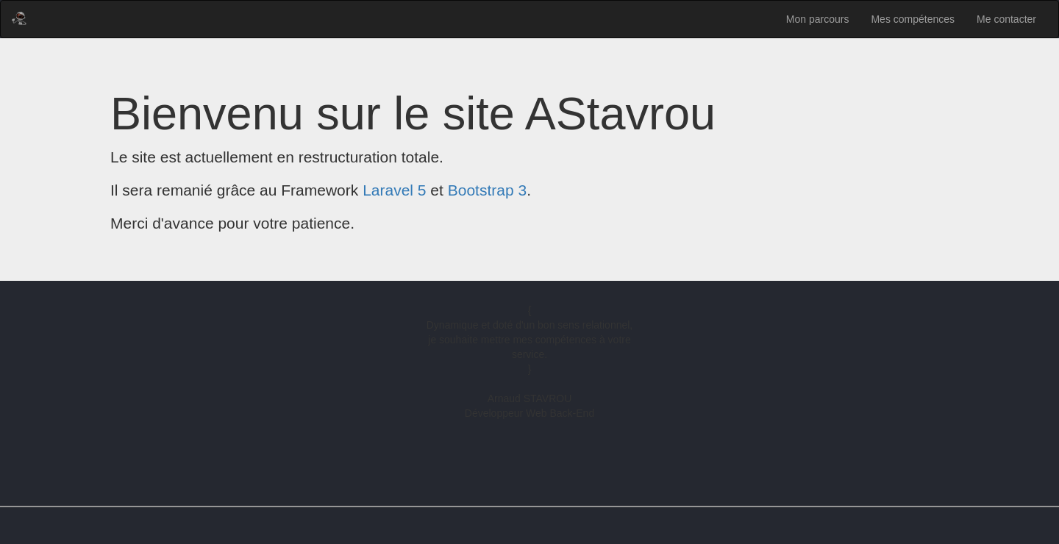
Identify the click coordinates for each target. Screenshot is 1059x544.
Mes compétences (913, 19)
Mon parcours (817, 19)
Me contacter (1006, 19)
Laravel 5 (394, 190)
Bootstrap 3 (487, 190)
